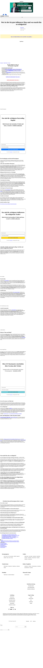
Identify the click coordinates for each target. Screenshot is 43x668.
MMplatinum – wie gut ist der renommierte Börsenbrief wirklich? (10, 541)
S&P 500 (15, 556)
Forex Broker (31, 567)
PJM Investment (6, 566)
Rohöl (10, 557)
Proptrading (38, 557)
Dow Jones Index (11, 556)
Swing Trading (30, 556)
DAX (8, 556)
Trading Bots (34, 556)
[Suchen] (8, 629)
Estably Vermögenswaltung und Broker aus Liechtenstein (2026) (10, 540)
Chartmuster (25, 557)
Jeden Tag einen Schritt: (8, 417)
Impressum (34, 621)
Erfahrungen (31, 601)
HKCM (11, 408)
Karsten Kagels (22, 27)
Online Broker (26, 566)
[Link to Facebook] (8, 609)
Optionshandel (12, 603)
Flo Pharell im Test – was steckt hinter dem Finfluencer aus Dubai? (12, 413)
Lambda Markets (14, 309)
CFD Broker (29, 566)
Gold (4, 556)
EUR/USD (5, 557)
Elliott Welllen (38, 556)
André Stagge (18, 566)
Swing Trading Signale (31, 587)
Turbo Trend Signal (12, 601)
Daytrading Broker (26, 567)
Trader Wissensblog (26, 574)
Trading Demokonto (34, 566)
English (31, 603)
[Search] (25, 626)
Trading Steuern (26, 556)
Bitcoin (1, 191)
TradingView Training (12, 604)
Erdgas (12, 557)
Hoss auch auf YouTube (16, 292)
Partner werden (31, 598)
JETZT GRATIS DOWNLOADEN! (13, 149)
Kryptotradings (7, 280)
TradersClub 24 (10, 566)
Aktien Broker (39, 566)
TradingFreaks (14, 566)
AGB (31, 621)
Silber (6, 556)
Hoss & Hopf (23, 337)
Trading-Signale (6, 574)
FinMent (5, 567)
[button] (1, 17)
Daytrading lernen (12, 598)
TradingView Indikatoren (11, 574)
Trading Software (34, 557)
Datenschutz (11, 240)
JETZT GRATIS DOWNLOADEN (13, 237)
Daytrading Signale (31, 585)
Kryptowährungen (7, 189)
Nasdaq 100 (18, 556)
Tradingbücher (29, 557)
